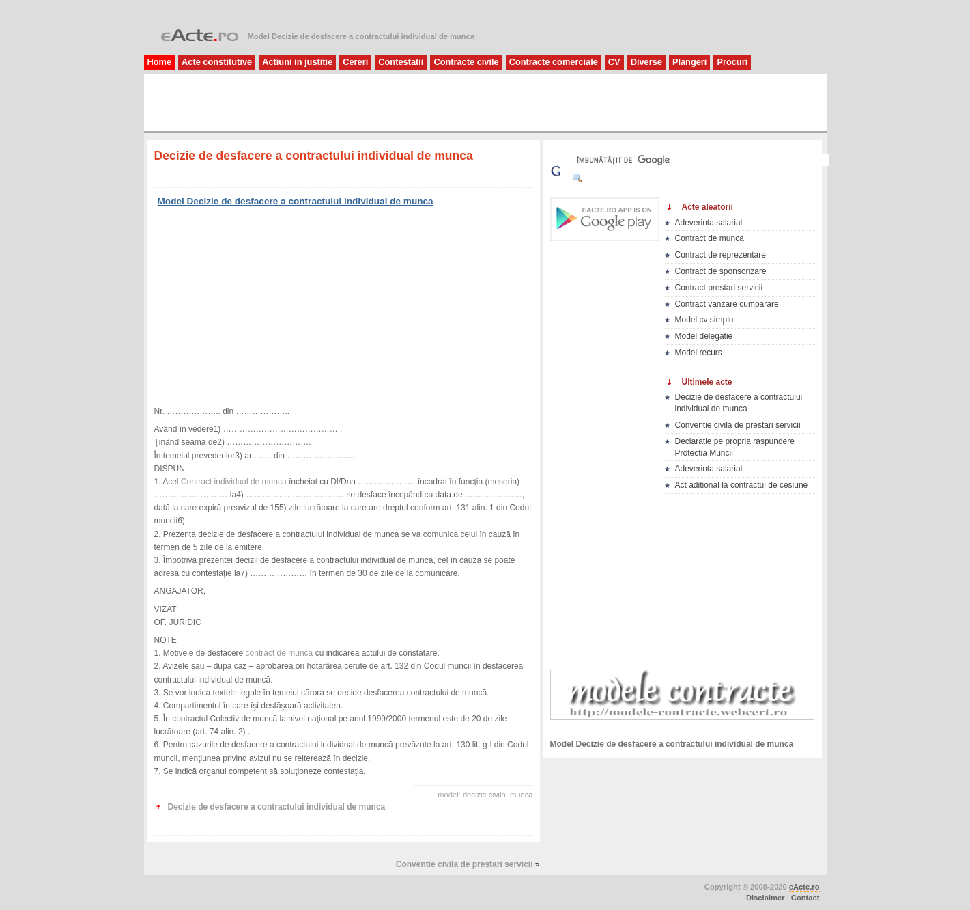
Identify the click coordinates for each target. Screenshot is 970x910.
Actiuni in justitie (297, 62)
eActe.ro (804, 887)
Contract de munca (709, 238)
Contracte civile (465, 62)
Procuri (732, 62)
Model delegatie (704, 336)
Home (159, 62)
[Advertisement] (310, 101)
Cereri (355, 62)
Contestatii (400, 62)
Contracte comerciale (553, 62)
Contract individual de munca (234, 481)
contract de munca (279, 653)
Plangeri (689, 62)
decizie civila (484, 794)
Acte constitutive (217, 62)
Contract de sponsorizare (721, 271)
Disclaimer (765, 898)
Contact (805, 898)
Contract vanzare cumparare (727, 304)
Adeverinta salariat (709, 223)
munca (521, 794)
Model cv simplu (704, 320)
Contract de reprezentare (720, 255)
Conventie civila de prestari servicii (464, 864)
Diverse (646, 62)
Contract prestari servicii (719, 287)
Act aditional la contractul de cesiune (741, 485)
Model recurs (698, 352)
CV (614, 62)
